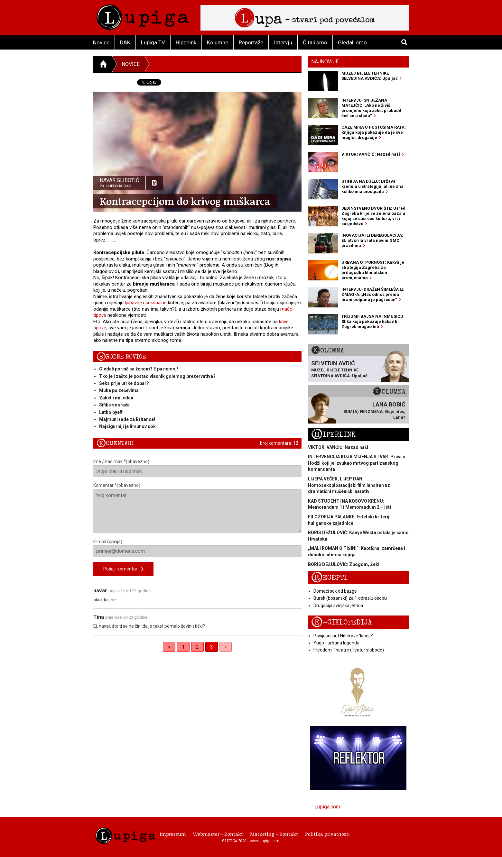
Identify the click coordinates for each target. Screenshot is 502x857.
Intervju (283, 42)
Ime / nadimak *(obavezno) (197, 468)
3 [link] (211, 647)
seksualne (156, 302)
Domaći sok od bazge (335, 591)
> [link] (225, 647)
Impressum (173, 834)
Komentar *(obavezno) (197, 508)
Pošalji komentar (123, 569)
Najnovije (325, 62)
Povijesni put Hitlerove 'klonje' (343, 635)
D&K (125, 42)
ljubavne (133, 302)
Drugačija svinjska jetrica (338, 605)
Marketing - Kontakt (274, 834)
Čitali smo (315, 42)
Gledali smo (352, 42)
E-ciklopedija (341, 622)
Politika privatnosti (327, 834)
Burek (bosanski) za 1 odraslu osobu (350, 598)
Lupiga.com (327, 807)
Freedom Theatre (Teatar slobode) (348, 649)
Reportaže (251, 42)
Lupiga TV (153, 42)
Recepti (329, 578)
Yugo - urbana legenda (336, 642)
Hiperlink (186, 42)
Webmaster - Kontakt (218, 834)
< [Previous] (169, 647)
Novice (101, 42)
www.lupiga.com (265, 840)
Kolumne (217, 42)
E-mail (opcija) (197, 548)
